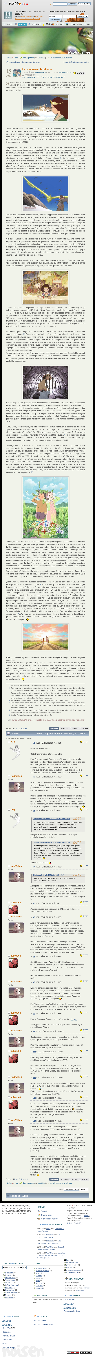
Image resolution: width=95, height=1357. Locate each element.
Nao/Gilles (41, 58)
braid (37, 1273)
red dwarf (69, 1267)
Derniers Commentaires (43, 1324)
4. (9, 703)
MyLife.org (9, 1272)
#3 (34, 811)
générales (86, 1288)
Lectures (8, 1275)
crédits (86, 1216)
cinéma (61, 720)
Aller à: (61, 1189)
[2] (24, 334)
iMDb (4, 1344)
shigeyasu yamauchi (75, 720)
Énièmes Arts (10, 1278)
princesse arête (35, 720)
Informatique (9, 1290)
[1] (61, 158)
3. (9, 700)
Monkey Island (8, 1336)
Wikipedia (6, 1320)
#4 (34, 867)
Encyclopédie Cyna (72, 1311)
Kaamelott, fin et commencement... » (76, 62)
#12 (34, 1078)
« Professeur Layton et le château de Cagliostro (23, 62)
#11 (34, 1052)
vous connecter (26, 16)
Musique (8, 1295)
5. (9, 710)
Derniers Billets (39, 1320)
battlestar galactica (42, 1271)
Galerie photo (47, 1215)
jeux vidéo (39, 1285)
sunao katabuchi (19, 720)
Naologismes (80, 52)
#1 (34, 743)
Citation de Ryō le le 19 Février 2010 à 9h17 (48, 875)
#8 (34, 982)
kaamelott (39, 1288)
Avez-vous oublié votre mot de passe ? (27, 19)
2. (9, 688)
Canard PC (7, 1324)
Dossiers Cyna (70, 1307)
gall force (39, 1283)
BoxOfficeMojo (8, 1347)
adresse (73, 1019)
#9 (34, 1013)
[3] (64, 434)
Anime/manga (64, 72)
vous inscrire (39, 16)
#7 (34, 956)
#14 (34, 1121)
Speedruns (7, 1340)
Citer (84, 742)
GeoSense (6, 1332)
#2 (34, 777)
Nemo (48, 1229)
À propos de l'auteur (49, 1219)
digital (38, 1281)
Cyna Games (69, 1299)
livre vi (68, 1260)
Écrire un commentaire (53, 77)
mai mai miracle (50, 720)
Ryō (13, 742)
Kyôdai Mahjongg (11, 1285)
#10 (34, 1031)
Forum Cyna (69, 1303)
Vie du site (9, 1297)
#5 (34, 903)
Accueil (44, 1211)
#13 (34, 1098)
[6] (18, 613)
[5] (40, 584)
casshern (39, 1276)
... (18, 728)
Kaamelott (9, 1287)
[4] (32, 472)
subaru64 (16, 902)
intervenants (79, 1290)
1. (9, 686)
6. (9, 715)
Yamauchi (8, 1282)
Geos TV (6, 1328)
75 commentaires (30, 77)
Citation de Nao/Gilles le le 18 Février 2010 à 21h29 (51, 819)
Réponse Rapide (19, 1195)
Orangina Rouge (11, 1292)
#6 (34, 917)
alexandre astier (41, 1268)
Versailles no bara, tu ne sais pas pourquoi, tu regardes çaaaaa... (51, 1255)
